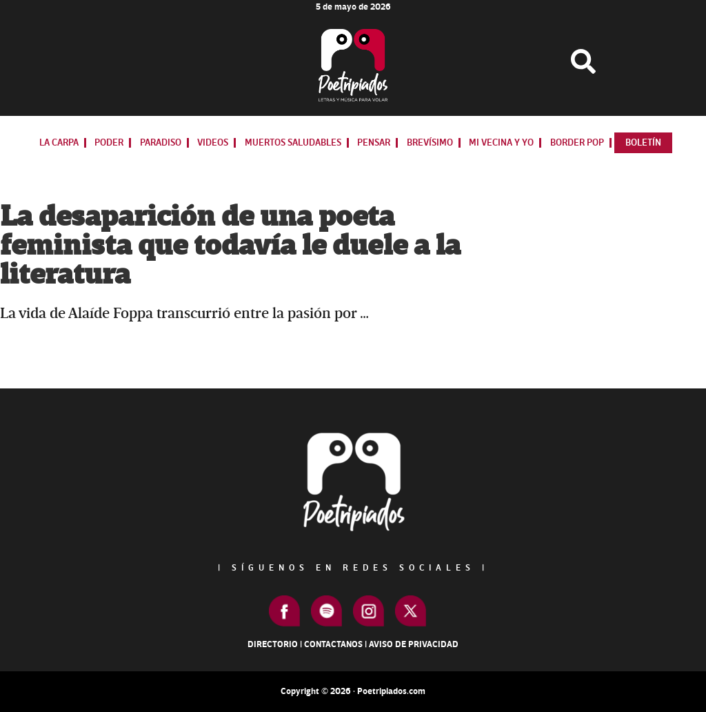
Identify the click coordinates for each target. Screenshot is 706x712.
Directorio (273, 644)
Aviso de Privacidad (413, 644)
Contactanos (333, 644)
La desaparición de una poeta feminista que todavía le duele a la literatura (230, 246)
